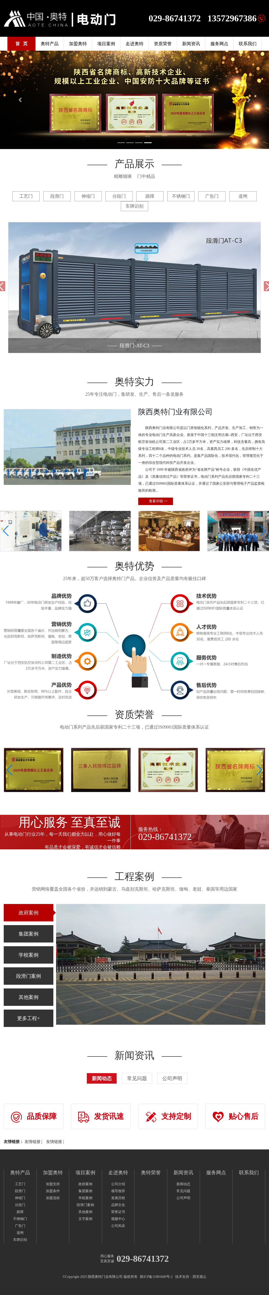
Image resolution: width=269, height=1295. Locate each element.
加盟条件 (53, 1191)
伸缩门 (20, 1198)
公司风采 (118, 1226)
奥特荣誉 (151, 1172)
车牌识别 (20, 1240)
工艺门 (20, 1184)
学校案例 (28, 955)
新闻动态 (102, 1078)
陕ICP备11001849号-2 (156, 1277)
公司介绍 (118, 1184)
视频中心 (118, 1219)
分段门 (20, 1205)
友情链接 (32, 1141)
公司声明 (172, 1078)
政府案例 (28, 912)
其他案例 (28, 997)
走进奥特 (134, 43)
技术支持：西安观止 (190, 1277)
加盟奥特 (78, 43)
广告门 (20, 1226)
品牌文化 (118, 1205)
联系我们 (248, 43)
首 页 (21, 43)
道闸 (20, 1233)
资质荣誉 (163, 43)
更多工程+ (28, 1018)
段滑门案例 (28, 976)
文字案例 (85, 1219)
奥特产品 (50, 43)
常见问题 (137, 1078)
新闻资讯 (191, 43)
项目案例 (106, 43)
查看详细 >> (159, 501)
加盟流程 (53, 1198)
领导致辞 (118, 1191)
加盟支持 (53, 1184)
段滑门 (20, 1191)
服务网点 (219, 43)
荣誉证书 (118, 1212)
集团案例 (28, 934)
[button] (263, 530)
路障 (20, 1212)
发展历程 (118, 1198)
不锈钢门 (20, 1219)
